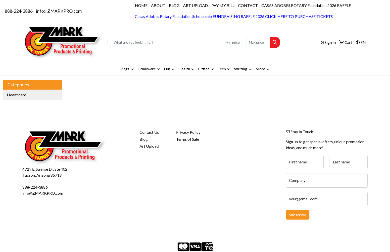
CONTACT (248, 5)
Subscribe (297, 214)
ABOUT (158, 5)
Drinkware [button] (147, 68)
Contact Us (149, 132)
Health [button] (184, 68)
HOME (141, 5)
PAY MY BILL (223, 5)
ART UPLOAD (195, 5)
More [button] (260, 68)
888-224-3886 (19, 11)
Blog (144, 139)
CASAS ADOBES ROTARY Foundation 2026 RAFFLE (306, 5)
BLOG (174, 5)
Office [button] (203, 68)
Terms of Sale (187, 139)
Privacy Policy (188, 132)
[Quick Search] (165, 42)
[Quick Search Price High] (258, 42)
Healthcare (16, 94)
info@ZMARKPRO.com (59, 11)
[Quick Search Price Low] (234, 42)
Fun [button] (167, 68)
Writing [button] (240, 68)
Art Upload (149, 146)
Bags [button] (125, 68)
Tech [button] (222, 68)
